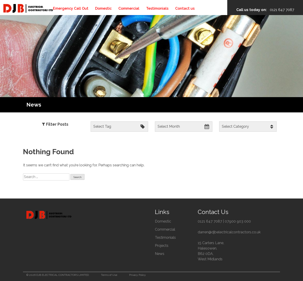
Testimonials (157, 8)
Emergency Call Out (70, 8)
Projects (161, 245)
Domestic (103, 8)
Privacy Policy (137, 275)
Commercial (128, 8)
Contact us (185, 8)
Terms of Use (109, 275)
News (159, 254)
